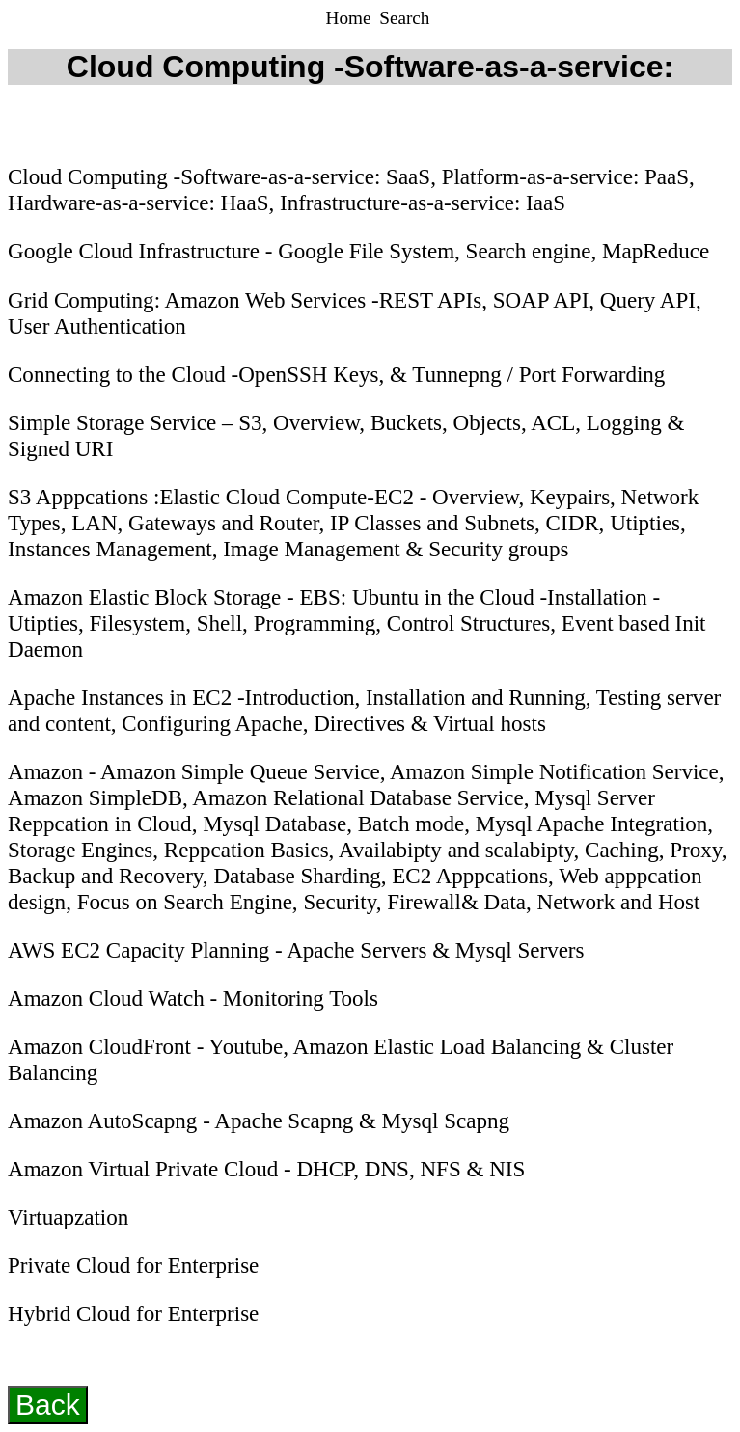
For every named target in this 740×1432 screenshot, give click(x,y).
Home (351, 18)
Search (404, 18)
